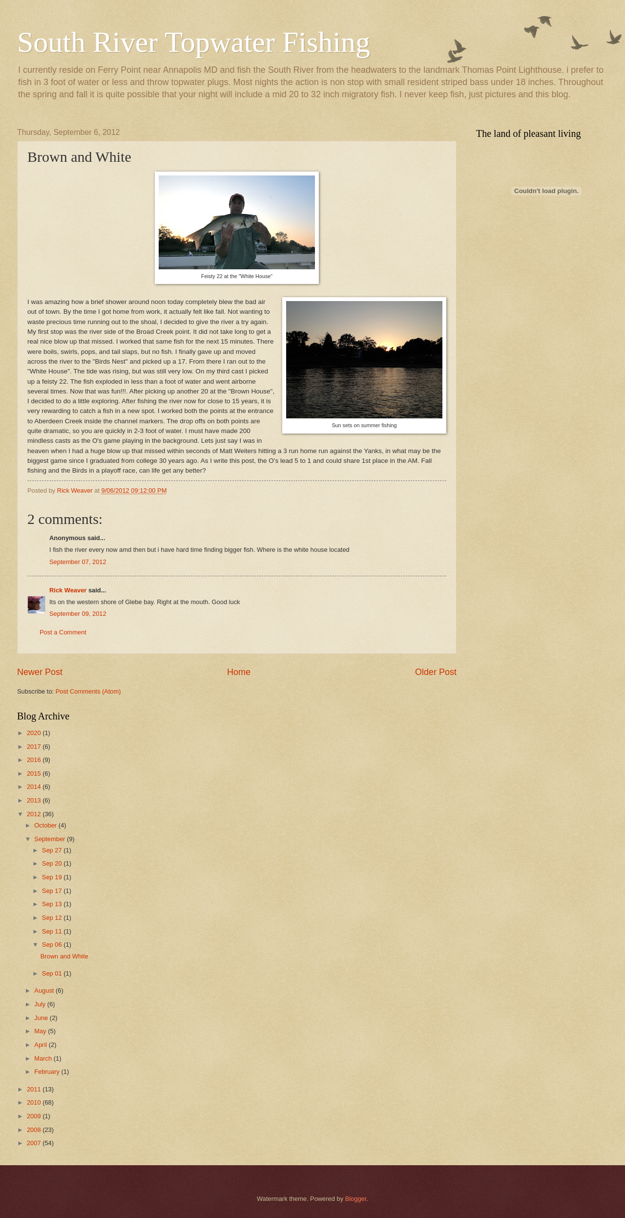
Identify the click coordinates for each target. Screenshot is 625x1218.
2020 (34, 733)
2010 (34, 1102)
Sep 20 (52, 863)
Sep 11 (52, 931)
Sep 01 (52, 973)
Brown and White (64, 956)
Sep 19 (52, 877)
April (41, 1044)
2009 (34, 1116)
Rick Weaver (67, 590)
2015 (34, 773)
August (45, 990)
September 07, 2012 (77, 562)
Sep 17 (52, 890)
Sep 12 (52, 917)
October (46, 825)
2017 (34, 746)
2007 (34, 1143)
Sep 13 (52, 904)
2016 (34, 759)
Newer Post (39, 672)
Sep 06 (52, 944)
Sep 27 (52, 850)
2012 (34, 814)
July (40, 1004)
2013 (34, 800)
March (43, 1058)
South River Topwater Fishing (193, 42)
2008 (34, 1129)
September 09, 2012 (77, 613)
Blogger (356, 1198)
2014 (34, 786)
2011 (34, 1089)
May (41, 1031)
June (42, 1018)
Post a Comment (63, 632)
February (47, 1071)
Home (238, 672)
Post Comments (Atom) (88, 691)
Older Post (436, 672)
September (50, 839)
